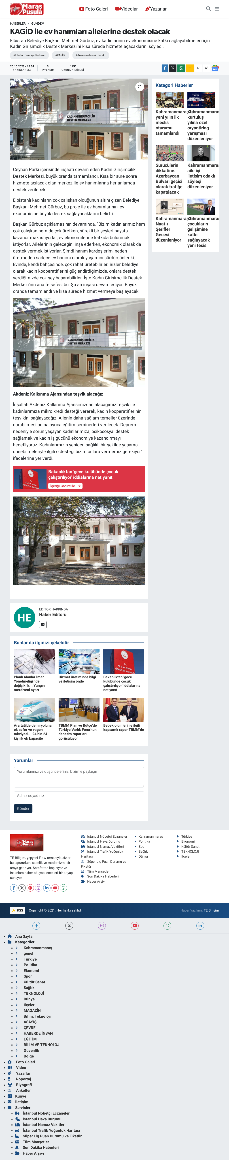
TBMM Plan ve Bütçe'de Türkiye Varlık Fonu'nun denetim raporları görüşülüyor (78, 732)
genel (24, 953)
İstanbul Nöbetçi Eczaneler (104, 837)
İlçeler (184, 856)
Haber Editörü (52, 614)
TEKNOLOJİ (188, 852)
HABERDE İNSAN (34, 1033)
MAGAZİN (28, 1010)
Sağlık (141, 852)
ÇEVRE (25, 1027)
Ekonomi (186, 841)
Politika (142, 841)
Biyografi (20, 1085)
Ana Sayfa (20, 936)
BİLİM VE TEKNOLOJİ (38, 1044)
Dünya (141, 856)
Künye (17, 1096)
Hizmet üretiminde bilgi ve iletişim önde (77, 679)
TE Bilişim (211, 910)
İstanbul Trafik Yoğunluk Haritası (47, 1130)
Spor (140, 847)
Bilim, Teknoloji (33, 1016)
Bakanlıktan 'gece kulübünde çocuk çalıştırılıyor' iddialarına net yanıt (121, 683)
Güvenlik (27, 1050)
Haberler (18, 23)
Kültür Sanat (188, 847)
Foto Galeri (93, 9)
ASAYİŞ (25, 1022)
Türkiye (184, 837)
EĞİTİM (26, 1039)
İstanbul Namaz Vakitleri (102, 847)
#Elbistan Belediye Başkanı (28, 55)
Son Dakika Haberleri (100, 876)
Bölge (24, 1056)
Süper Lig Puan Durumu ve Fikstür (48, 1136)
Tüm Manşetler (95, 871)
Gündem (37, 23)
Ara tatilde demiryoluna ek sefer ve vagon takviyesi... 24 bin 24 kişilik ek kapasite (33, 732)
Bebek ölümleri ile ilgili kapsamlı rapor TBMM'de (123, 727)
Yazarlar (156, 9)
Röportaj (19, 1079)
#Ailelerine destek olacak (90, 55)
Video (17, 1067)
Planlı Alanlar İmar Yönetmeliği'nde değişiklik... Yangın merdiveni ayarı (29, 683)
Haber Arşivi (93, 882)
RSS (17, 910)
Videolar (126, 9)
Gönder (23, 808)
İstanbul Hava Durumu (100, 841)
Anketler (19, 1090)
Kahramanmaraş (148, 837)
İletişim (18, 1102)
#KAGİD (60, 55)
